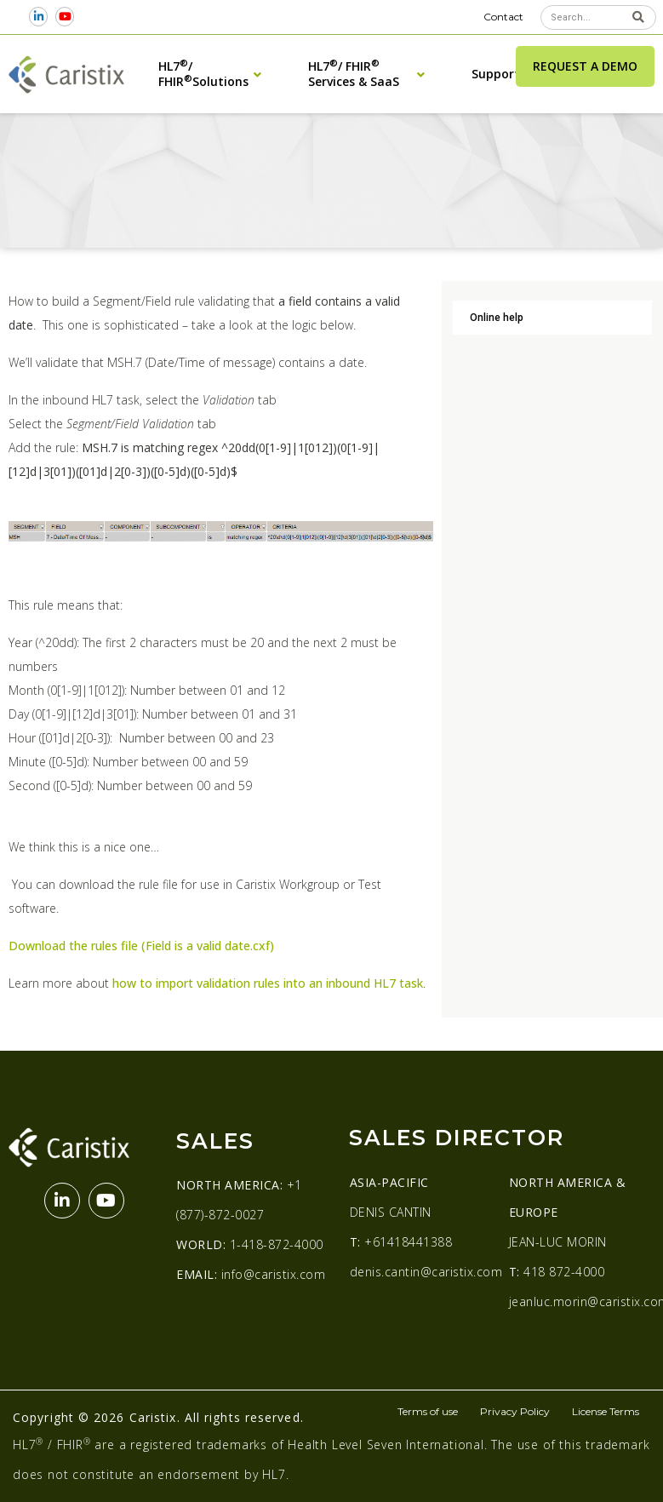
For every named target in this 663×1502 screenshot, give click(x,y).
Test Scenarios (283, 151)
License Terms (605, 1411)
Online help (496, 318)
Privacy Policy (515, 1411)
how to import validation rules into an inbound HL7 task (267, 983)
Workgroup (209, 151)
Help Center (76, 151)
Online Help (143, 151)
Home (23, 151)
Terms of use (427, 1411)
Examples (352, 151)
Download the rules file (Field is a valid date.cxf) (141, 945)
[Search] (639, 17)
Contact (503, 16)
